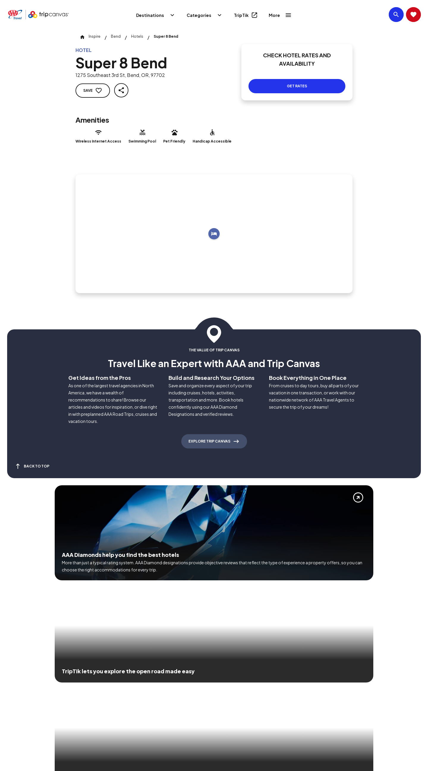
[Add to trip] (214, 233)
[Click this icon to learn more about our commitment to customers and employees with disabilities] (16, 685)
